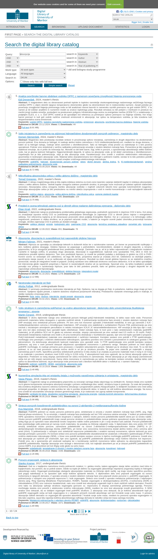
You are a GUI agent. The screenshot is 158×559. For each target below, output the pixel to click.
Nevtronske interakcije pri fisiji (34, 282)
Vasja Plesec (25, 379)
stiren (83, 162)
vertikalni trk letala (38, 394)
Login (146, 26)
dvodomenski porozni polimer (64, 162)
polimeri (33, 364)
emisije (49, 224)
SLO (126, 12)
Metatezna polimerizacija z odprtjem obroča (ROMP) (54, 500)
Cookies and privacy (144, 12)
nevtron (44, 296)
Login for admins (147, 554)
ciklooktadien (134, 500)
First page (13, 34)
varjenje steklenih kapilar (106, 194)
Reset (71, 85)
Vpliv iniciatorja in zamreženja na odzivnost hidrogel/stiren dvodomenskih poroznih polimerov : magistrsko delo (78, 133)
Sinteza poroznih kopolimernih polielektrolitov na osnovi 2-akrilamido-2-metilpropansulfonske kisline (72, 405)
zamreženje (60, 364)
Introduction (15, 26)
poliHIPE (34, 162)
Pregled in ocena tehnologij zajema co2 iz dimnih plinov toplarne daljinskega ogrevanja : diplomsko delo (74, 205)
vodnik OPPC (36, 122)
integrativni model (90, 271)
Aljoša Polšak (25, 286)
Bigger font (136, 22)
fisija (32, 296)
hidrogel (44, 162)
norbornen (121, 500)
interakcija (54, 296)
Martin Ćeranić (26, 314)
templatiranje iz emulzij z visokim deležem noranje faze (68, 448)
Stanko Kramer (26, 463)
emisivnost (88, 122)
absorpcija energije (88, 394)
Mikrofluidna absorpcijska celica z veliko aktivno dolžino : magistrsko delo (58, 175)
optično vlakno (36, 194)
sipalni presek (66, 296)
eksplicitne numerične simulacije (63, 394)
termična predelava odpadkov (113, 224)
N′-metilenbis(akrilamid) (132, 162)
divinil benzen (94, 162)
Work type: (11, 69)
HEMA (51, 364)
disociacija (45, 271)
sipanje (88, 296)
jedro (37, 296)
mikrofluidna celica (85, 194)
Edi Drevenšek (26, 99)
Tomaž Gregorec (27, 179)
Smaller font (148, 22)
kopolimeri (111, 448)
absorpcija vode (50, 164)
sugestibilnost (58, 271)
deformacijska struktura (135, 394)
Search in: (10, 77)
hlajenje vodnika (140, 122)
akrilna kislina (109, 162)
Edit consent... (115, 4)
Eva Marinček (25, 409)
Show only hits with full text (37, 81)
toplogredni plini (62, 224)
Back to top (12, 517)
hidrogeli (121, 448)
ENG (132, 12)
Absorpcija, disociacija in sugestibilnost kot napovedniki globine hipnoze (57, 238)
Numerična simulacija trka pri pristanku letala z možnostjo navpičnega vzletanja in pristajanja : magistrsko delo (78, 375)
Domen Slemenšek (28, 137)
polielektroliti (36, 448)
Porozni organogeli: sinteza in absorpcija (40, 460)
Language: (11, 73)
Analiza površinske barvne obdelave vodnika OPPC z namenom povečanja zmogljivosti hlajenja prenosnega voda (79, 96)
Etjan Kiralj (24, 209)
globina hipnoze (73, 271)
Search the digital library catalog (51, 34)
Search (39, 26)
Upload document (90, 26)
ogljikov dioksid (37, 224)
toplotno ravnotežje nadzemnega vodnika (63, 122)
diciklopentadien (108, 500)
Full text (25, 127)
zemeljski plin (134, 224)
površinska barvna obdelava (119, 122)
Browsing (58, 26)
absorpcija (99, 122)
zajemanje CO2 (78, 224)
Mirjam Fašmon (26, 241)
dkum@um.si (42, 554)
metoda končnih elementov (110, 394)
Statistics (122, 26)
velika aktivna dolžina (65, 194)
